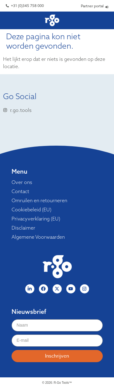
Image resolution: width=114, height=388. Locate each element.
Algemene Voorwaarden (38, 237)
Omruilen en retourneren (39, 200)
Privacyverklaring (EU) (36, 219)
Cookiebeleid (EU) (31, 209)
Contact (20, 191)
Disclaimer (23, 228)
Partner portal (92, 6)
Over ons (22, 182)
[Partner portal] (106, 7)
